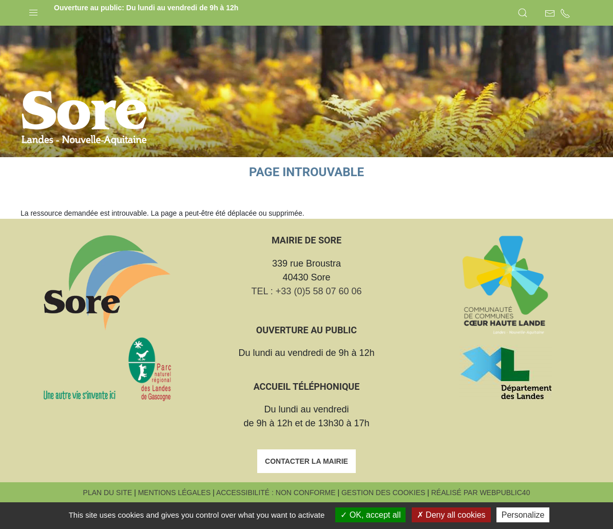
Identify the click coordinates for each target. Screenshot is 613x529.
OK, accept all (370, 515)
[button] (33, 10)
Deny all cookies (451, 515)
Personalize (523, 515)
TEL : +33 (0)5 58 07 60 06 (307, 317)
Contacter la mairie (306, 487)
